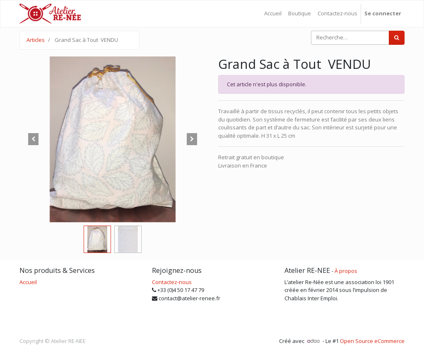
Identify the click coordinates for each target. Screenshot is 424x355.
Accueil (28, 282)
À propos (346, 271)
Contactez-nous (172, 282)
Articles (35, 40)
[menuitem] (273, 14)
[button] (33, 139)
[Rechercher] (397, 38)
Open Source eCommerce (372, 341)
